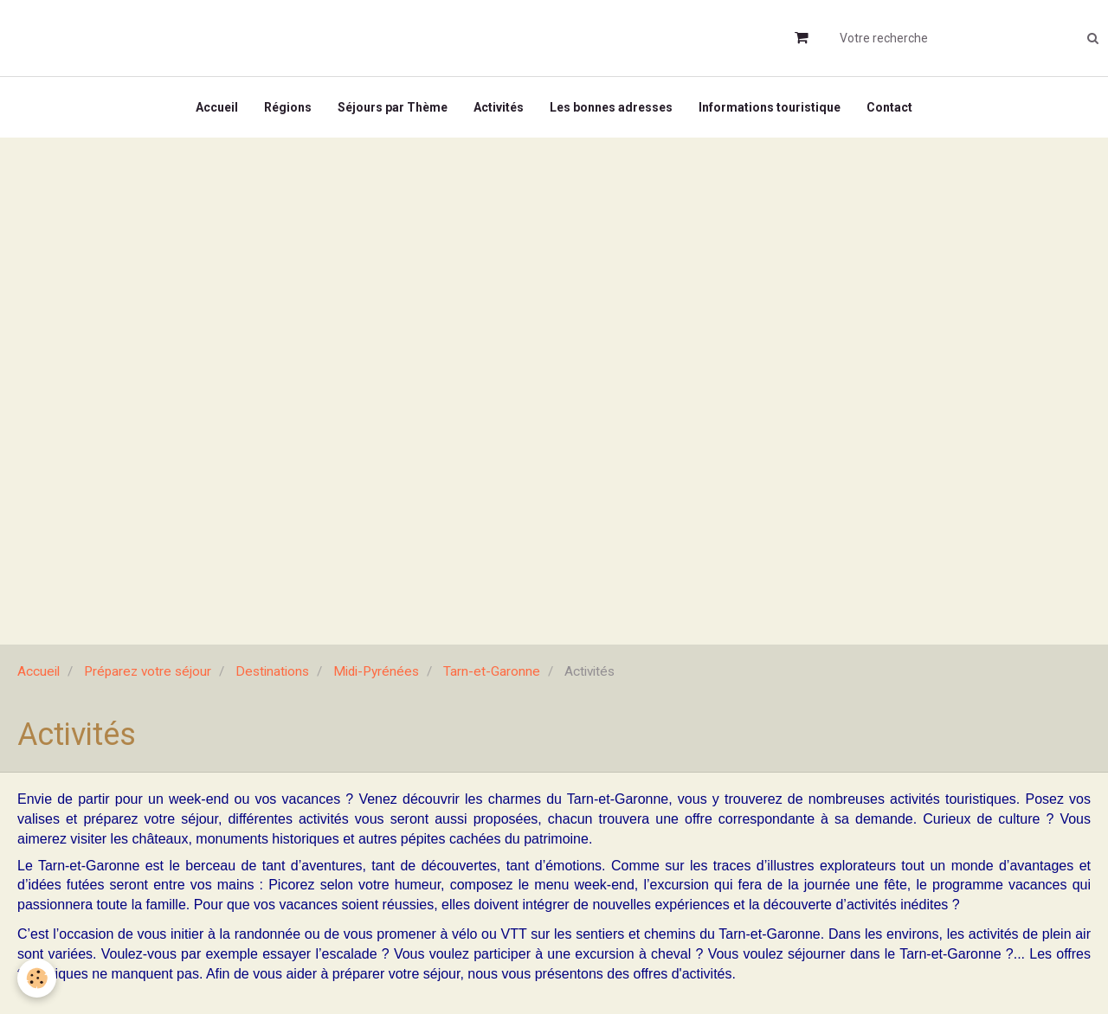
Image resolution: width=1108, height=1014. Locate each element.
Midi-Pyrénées (376, 671)
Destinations (272, 671)
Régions (288, 107)
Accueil (217, 107)
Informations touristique (770, 107)
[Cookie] (36, 978)
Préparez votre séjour (147, 671)
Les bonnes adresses (611, 107)
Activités (498, 107)
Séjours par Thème (393, 107)
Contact (889, 107)
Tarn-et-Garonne (491, 671)
